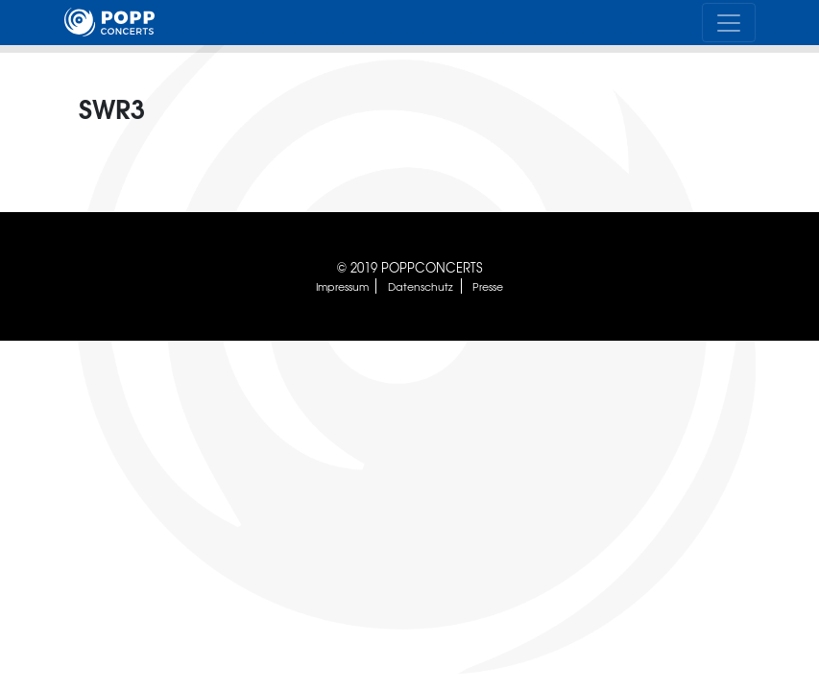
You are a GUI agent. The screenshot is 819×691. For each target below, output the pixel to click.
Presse (487, 286)
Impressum (342, 286)
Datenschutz (420, 286)
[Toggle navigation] (729, 22)
